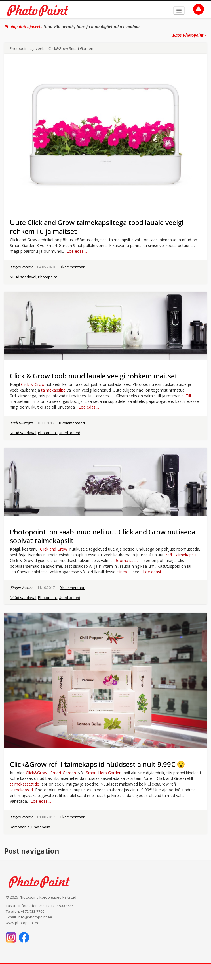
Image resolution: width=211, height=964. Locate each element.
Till (188, 395)
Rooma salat (126, 560)
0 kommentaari (72, 266)
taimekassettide (24, 784)
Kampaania (20, 826)
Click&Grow (36, 772)
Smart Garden (63, 772)
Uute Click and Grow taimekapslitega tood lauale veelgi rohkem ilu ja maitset (96, 227)
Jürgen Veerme (22, 266)
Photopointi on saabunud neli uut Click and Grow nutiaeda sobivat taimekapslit (102, 536)
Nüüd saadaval (23, 276)
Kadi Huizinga (22, 422)
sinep (122, 571)
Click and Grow (53, 549)
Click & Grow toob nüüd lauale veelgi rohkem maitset (94, 375)
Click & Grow (33, 384)
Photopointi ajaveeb (27, 48)
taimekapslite (53, 390)
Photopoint (47, 276)
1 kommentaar (72, 816)
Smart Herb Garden (103, 772)
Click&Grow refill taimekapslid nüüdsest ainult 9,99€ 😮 (97, 764)
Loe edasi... (77, 251)
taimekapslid (21, 789)
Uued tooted (69, 432)
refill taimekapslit (181, 554)
